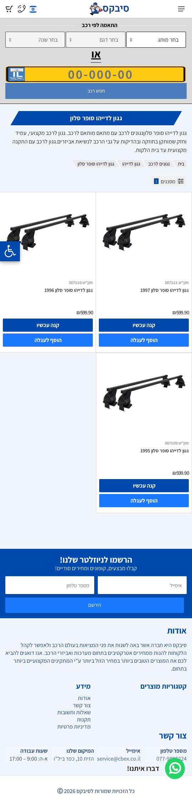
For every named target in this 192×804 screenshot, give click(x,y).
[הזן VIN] (95, 74)
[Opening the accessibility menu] (10, 251)
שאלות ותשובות (74, 712)
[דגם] (96, 40)
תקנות (84, 719)
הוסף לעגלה (144, 340)
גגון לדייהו (131, 164)
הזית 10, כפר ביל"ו (74, 758)
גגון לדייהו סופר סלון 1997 (164, 290)
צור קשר (82, 705)
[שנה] (35, 40)
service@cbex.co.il (119, 758)
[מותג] (156, 40)
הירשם (94, 604)
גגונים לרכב (159, 164)
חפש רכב (96, 91)
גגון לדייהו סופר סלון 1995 (164, 450)
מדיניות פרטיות (74, 726)
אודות (84, 698)
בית (181, 164)
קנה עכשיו (144, 325)
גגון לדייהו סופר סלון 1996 (68, 290)
